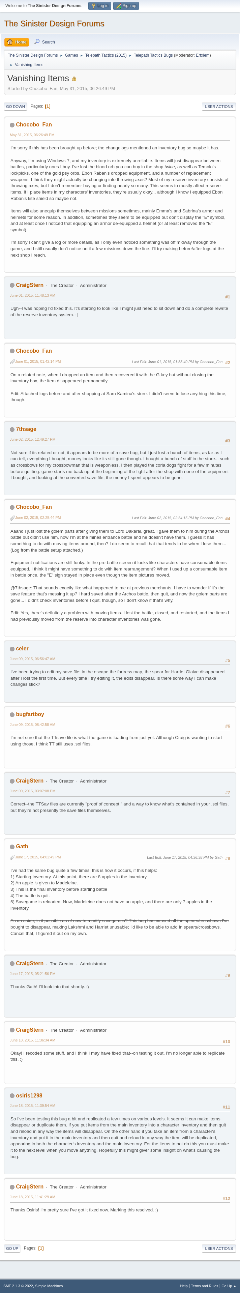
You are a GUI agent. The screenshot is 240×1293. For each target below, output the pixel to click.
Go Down (15, 107)
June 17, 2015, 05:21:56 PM (32, 974)
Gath (22, 846)
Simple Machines (49, 1286)
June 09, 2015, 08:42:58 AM (32, 725)
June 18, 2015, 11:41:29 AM (32, 1197)
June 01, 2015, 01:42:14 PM (38, 361)
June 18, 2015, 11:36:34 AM (32, 1040)
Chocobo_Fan (34, 124)
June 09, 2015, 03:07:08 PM (32, 791)
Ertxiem (203, 55)
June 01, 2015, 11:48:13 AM (32, 295)
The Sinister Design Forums (54, 23)
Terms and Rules (204, 1286)
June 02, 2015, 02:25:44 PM (38, 518)
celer (22, 648)
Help (184, 1286)
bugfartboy (30, 714)
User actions (219, 107)
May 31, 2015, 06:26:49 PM (32, 135)
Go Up (12, 1248)
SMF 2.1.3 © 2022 (18, 1286)
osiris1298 (29, 1095)
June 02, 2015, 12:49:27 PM (32, 439)
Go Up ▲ (229, 1286)
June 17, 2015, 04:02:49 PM (38, 857)
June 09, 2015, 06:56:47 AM (32, 659)
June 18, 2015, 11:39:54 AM (32, 1106)
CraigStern (29, 285)
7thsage (26, 429)
